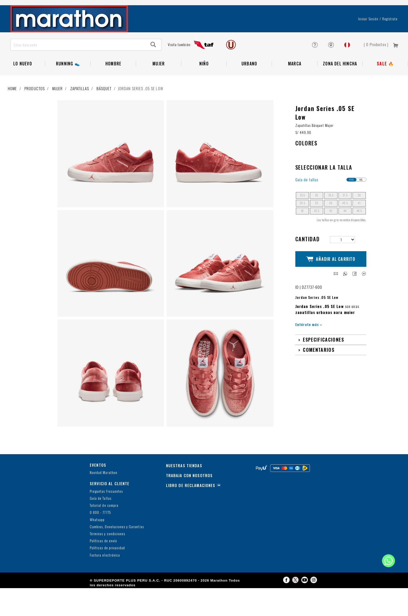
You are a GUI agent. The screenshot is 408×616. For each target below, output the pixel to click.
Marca (294, 91)
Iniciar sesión (368, 46)
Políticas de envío (103, 569)
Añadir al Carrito (330, 284)
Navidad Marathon (103, 500)
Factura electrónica (105, 583)
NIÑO (204, 91)
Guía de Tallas (100, 526)
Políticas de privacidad (107, 576)
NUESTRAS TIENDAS (184, 493)
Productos (34, 116)
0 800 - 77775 (100, 540)
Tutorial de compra (104, 533)
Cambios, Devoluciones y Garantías (117, 554)
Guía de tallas (306, 207)
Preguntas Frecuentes (106, 519)
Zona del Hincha (340, 91)
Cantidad (307, 267)
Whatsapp (97, 547)
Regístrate (390, 46)
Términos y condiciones (107, 561)
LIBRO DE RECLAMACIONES (190, 513)
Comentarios (318, 372)
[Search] (153, 72)
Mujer (158, 91)
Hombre (113, 91)
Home (12, 116)
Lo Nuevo (22, 91)
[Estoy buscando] (78, 72)
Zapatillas (79, 116)
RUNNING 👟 (68, 91)
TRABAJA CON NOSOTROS (189, 503)
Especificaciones (323, 362)
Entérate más (308, 347)
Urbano (249, 91)
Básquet (104, 116)
